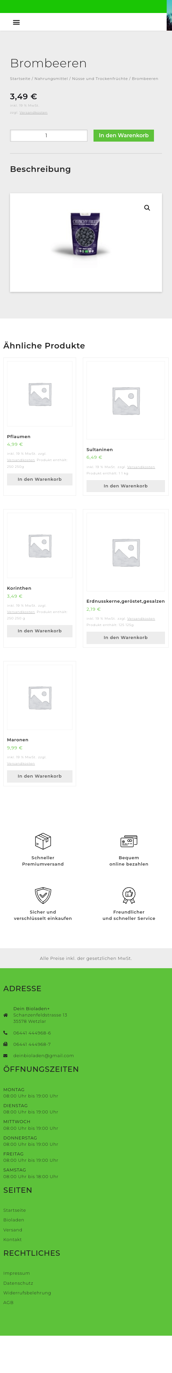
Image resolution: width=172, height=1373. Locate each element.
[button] (17, 59)
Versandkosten (34, 150)
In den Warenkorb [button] (40, 516)
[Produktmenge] (49, 173)
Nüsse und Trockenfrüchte (100, 116)
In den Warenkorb (124, 173)
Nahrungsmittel (51, 116)
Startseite (20, 116)
